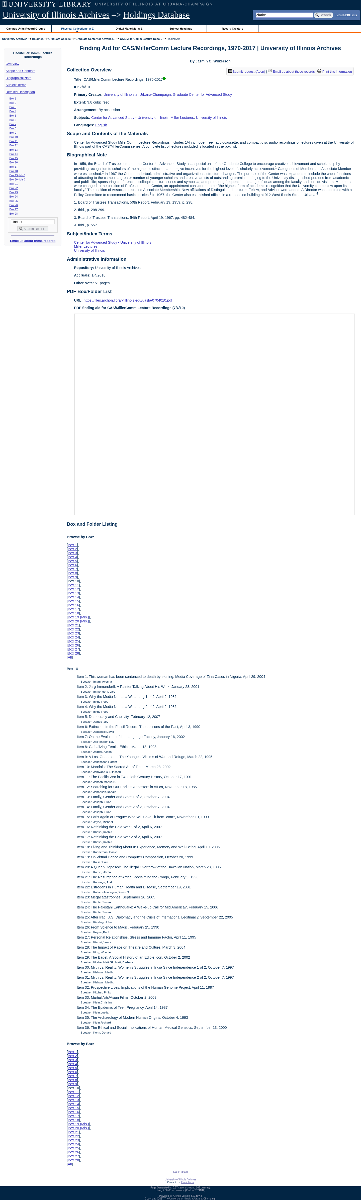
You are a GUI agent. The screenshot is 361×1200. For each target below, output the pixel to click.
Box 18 (14, 170)
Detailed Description (20, 92)
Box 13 (14, 149)
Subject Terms (16, 85)
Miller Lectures (182, 118)
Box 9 (13, 132)
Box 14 (14, 153)
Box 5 (13, 115)
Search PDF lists (346, 14)
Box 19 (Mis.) (17, 175)
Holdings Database (156, 15)
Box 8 (13, 128)
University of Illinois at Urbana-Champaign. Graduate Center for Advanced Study (168, 95)
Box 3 (13, 107)
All (70, 657)
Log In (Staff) (180, 1171)
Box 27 (14, 209)
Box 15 (14, 158)
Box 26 (14, 205)
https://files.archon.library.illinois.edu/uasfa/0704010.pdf (128, 300)
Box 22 (14, 188)
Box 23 (14, 192)
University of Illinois (211, 118)
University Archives (14, 38)
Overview (12, 64)
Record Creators (232, 28)
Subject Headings (180, 28)
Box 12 (14, 145)
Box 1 (13, 98)
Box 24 (14, 196)
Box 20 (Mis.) (17, 179)
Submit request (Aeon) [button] (246, 71)
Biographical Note (19, 78)
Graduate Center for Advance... (95, 38)
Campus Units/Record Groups (26, 28)
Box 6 (13, 119)
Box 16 (14, 162)
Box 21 (14, 183)
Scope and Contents (20, 71)
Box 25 (14, 200)
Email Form (187, 1182)
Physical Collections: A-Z (77, 28)
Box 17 (14, 166)
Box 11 (14, 141)
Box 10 (14, 136)
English (101, 125)
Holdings (38, 38)
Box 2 (13, 102)
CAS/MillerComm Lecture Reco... (141, 38)
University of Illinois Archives (56, 15)
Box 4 (13, 111)
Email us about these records (32, 241)
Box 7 (13, 124)
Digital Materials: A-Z (129, 28)
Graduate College (59, 38)
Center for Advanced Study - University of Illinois (129, 118)
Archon (177, 1195)
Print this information (334, 71)
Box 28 (14, 213)
